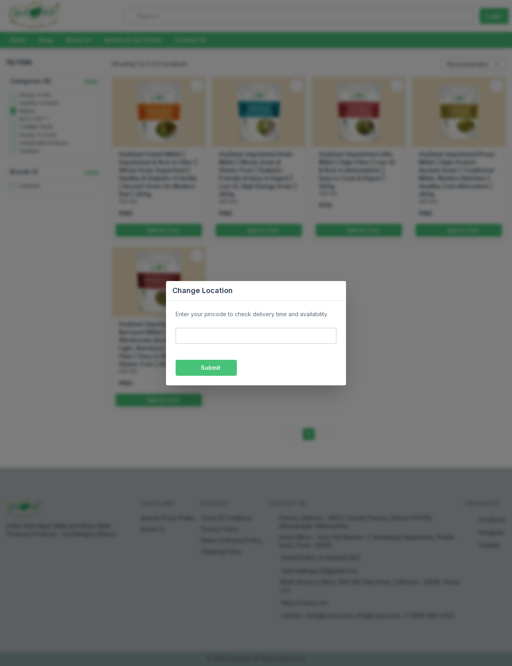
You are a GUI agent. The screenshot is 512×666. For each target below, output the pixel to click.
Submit (206, 367)
